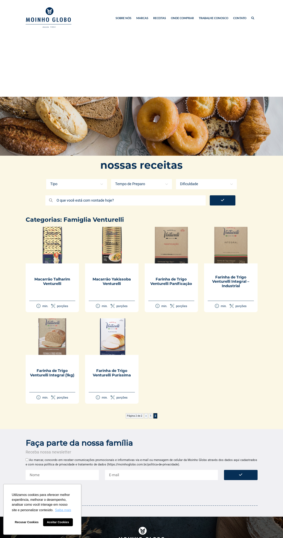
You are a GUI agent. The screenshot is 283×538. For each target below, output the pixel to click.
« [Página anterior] (146, 415)
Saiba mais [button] (63, 510)
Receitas (159, 18)
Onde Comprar (182, 18)
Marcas (142, 18)
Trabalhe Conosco (213, 18)
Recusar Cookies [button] (27, 522)
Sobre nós (123, 18)
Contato (239, 18)
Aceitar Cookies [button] (58, 522)
